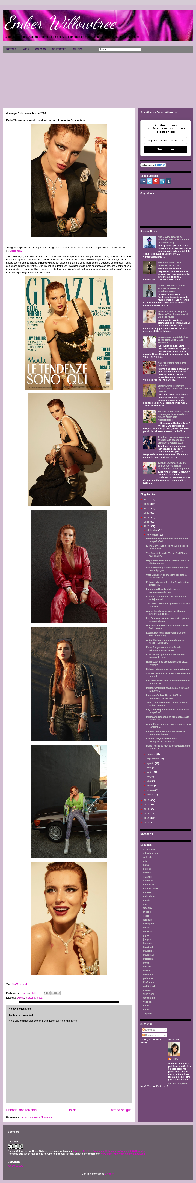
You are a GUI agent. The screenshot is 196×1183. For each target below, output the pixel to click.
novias (146, 970)
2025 (147, 504)
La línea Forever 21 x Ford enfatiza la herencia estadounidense (172, 288)
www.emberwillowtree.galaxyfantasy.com (123, 1153)
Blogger (109, 1173)
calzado (147, 876)
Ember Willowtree (60, 22)
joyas (146, 935)
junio (150, 772)
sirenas (147, 990)
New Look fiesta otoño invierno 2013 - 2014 (170, 264)
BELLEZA (77, 49)
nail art (147, 966)
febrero (151, 790)
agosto (151, 763)
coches (147, 892)
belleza (147, 868)
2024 (147, 508)
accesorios (149, 849)
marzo (150, 785)
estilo (146, 916)
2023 (147, 512)
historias (148, 931)
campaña (148, 880)
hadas (146, 927)
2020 (147, 526)
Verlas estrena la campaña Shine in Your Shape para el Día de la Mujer (173, 314)
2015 (147, 813)
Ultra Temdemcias (20, 984)
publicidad (149, 986)
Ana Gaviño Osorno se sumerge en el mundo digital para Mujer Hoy (173, 240)
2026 (147, 499)
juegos (147, 939)
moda (40, 997)
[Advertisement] (98, 79)
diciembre (152, 530)
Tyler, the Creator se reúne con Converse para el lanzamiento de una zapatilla (173, 466)
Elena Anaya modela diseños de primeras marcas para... (163, 648)
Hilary (175, 1059)
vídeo (146, 1009)
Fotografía (149, 923)
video (146, 1005)
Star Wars (148, 994)
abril (149, 781)
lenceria (147, 943)
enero (150, 794)
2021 (147, 521)
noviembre (153, 534)
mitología (148, 959)
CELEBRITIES (59, 49)
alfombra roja (150, 853)
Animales (148, 857)
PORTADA (11, 49)
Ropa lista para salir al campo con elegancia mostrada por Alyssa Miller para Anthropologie (174, 415)
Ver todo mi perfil (177, 1083)
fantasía (147, 919)
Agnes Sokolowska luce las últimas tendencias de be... (165, 612)
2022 (147, 517)
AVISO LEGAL (15, 1165)
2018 (147, 804)
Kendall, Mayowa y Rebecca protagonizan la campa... (161, 740)
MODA (25, 49)
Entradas (148, 1029)
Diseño (20, 997)
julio (149, 767)
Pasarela (148, 974)
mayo (150, 776)
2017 (147, 809)
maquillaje (149, 954)
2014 (147, 818)
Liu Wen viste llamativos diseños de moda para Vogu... (165, 733)
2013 (147, 822)
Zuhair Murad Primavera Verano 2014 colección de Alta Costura (174, 388)
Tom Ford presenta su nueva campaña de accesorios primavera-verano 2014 (173, 440)
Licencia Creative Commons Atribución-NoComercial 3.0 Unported (109, 1151)
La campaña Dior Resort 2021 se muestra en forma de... (163, 696)
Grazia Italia (15, 251)
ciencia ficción (151, 888)
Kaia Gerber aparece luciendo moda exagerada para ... (165, 656)
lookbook (148, 947)
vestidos (148, 1001)
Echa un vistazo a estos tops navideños (167, 669)
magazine (30, 997)
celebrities (149, 884)
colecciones (149, 896)
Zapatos (147, 1013)
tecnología (149, 997)
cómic (146, 900)
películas (148, 978)
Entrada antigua (120, 1110)
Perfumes (148, 982)
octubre (151, 754)
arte (145, 861)
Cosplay (147, 908)
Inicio (72, 1110)
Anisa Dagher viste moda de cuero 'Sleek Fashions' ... (165, 641)
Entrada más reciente (21, 1110)
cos (145, 904)
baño (146, 865)
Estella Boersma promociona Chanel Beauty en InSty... (166, 634)
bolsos (147, 872)
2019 (147, 800)
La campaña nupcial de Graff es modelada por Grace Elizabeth (173, 340)
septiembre (153, 758)
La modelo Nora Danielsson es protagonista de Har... (162, 590)
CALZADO (40, 49)
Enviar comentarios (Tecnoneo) (36, 1117)
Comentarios (150, 1035)
